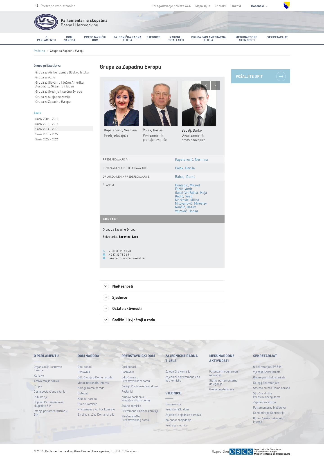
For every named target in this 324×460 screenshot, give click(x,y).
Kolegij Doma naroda (91, 388)
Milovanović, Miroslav (190, 203)
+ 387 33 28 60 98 (120, 251)
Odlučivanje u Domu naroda (95, 378)
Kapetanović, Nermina (191, 159)
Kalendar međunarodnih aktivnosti (224, 374)
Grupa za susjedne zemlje (52, 96)
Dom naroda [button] (69, 38)
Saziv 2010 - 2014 (46, 123)
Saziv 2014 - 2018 (46, 129)
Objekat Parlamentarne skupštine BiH (48, 404)
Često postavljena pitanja (49, 392)
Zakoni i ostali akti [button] (176, 38)
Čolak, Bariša (185, 168)
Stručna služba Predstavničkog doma (135, 418)
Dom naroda (173, 404)
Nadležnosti (119, 286)
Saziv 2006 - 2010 (46, 119)
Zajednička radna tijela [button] (127, 38)
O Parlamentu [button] (46, 38)
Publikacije (41, 397)
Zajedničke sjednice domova (183, 415)
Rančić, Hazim (185, 207)
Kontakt (220, 6)
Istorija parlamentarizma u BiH (51, 413)
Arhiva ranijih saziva (46, 381)
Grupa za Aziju (45, 77)
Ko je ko (39, 376)
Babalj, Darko (185, 176)
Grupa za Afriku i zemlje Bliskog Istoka (62, 72)
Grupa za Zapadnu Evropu (53, 101)
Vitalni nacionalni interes (93, 383)
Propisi (38, 387)
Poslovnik (84, 372)
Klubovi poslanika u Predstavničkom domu (136, 399)
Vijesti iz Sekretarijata (267, 372)
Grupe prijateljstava (221, 389)
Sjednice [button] (153, 37)
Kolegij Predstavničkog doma (140, 387)
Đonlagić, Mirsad (187, 185)
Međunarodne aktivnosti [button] (246, 38)
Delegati (83, 394)
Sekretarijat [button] (277, 37)
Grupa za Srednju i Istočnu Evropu (58, 91)
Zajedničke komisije (177, 372)
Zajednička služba (264, 402)
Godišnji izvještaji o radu (130, 320)
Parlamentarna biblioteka (269, 408)
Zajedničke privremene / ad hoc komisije (182, 379)
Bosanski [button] (259, 6)
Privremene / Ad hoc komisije (96, 410)
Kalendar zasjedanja (178, 420)
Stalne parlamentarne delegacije (223, 382)
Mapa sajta (202, 6)
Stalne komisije (87, 404)
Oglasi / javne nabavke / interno (268, 420)
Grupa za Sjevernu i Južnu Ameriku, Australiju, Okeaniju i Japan (60, 84)
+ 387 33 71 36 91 (120, 254)
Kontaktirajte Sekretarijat (269, 413)
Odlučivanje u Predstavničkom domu (136, 379)
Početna (39, 51)
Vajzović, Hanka (186, 211)
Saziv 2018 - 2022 (46, 134)
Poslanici (127, 392)
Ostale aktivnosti (123, 309)
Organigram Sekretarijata (269, 378)
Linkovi (235, 6)
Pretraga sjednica (176, 426)
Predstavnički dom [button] (95, 38)
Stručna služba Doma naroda (96, 415)
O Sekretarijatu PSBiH (267, 367)
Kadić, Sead (183, 196)
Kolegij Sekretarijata (266, 383)
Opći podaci (85, 367)
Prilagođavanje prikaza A (171, 6)
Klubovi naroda (87, 399)
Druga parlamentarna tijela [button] (208, 38)
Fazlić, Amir (183, 189)
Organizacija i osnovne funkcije (48, 369)
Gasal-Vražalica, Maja (191, 192)
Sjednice (115, 297)
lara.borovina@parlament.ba (127, 258)
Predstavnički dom (177, 410)
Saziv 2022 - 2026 (46, 139)
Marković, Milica (187, 200)
